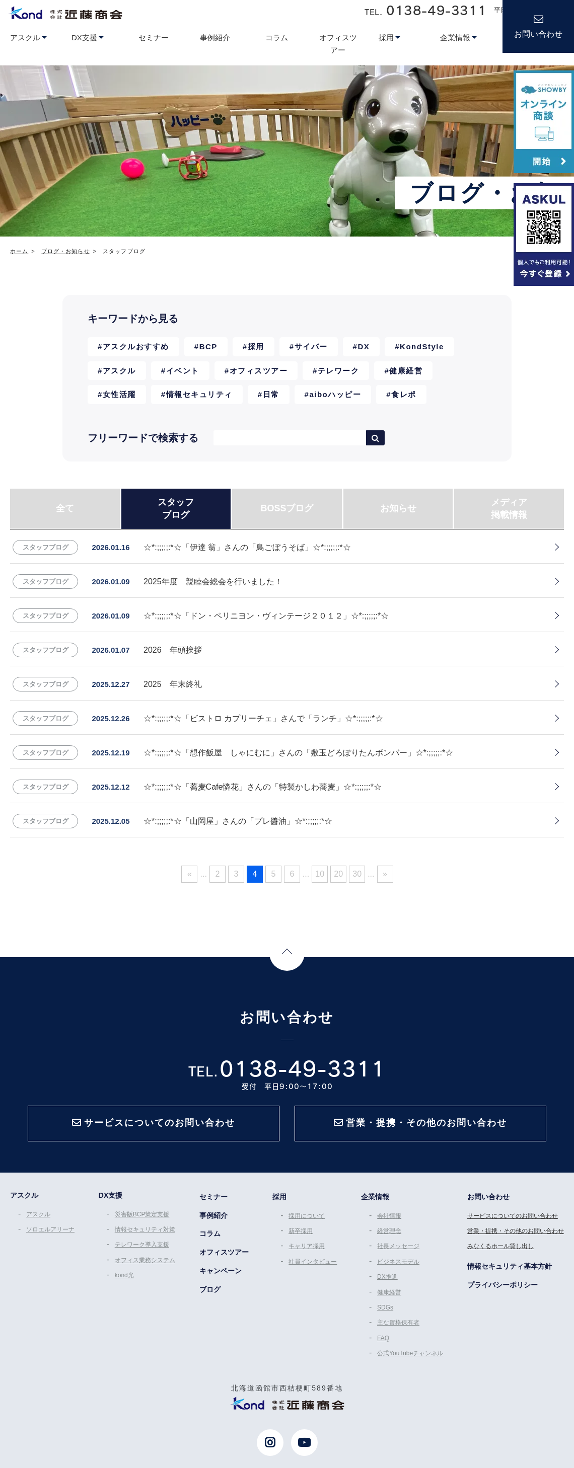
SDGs (385, 1307)
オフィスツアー (259, 370)
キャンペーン (220, 1271)
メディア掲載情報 (509, 508)
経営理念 (389, 1230)
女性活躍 (119, 394)
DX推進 (387, 1276)
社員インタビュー (313, 1261)
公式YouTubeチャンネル (410, 1353)
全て (65, 508)
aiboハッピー (335, 394)
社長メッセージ (398, 1246)
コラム (210, 1233)
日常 (271, 394)
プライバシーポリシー (502, 1285)
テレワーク (339, 370)
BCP (208, 346)
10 (319, 874)
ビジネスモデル (398, 1261)
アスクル (119, 370)
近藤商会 (65, 12)
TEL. (425, 10)
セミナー (213, 1197)
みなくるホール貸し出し (500, 1246)
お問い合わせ (538, 34)
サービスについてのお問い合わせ (512, 1215)
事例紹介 (213, 1215)
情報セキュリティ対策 (145, 1229)
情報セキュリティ (199, 394)
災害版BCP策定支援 (142, 1214)
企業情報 (375, 1197)
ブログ (210, 1289)
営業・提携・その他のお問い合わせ (515, 1230)
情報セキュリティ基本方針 (509, 1266)
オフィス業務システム (145, 1260)
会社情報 (389, 1215)
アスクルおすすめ (136, 346)
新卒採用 (301, 1230)
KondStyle (422, 346)
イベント (182, 370)
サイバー (311, 346)
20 (338, 874)
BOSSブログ (286, 508)
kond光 (124, 1275)
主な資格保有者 (398, 1322)
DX (363, 346)
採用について (307, 1215)
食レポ (403, 394)
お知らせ (398, 508)
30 (357, 874)
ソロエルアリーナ (50, 1229)
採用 (256, 346)
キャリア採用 (307, 1246)
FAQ (383, 1338)
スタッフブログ (176, 508)
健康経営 (405, 370)
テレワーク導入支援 (142, 1244)
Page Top (287, 953)
